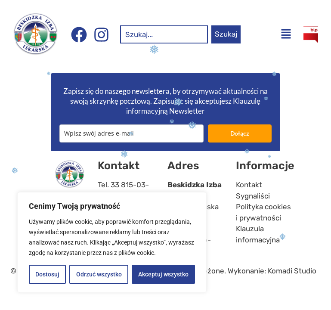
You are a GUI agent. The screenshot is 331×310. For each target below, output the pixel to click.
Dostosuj (47, 274)
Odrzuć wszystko (98, 274)
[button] (286, 34)
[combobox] (164, 34)
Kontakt (249, 184)
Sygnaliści (253, 196)
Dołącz (239, 133)
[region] (112, 242)
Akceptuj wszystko (163, 274)
